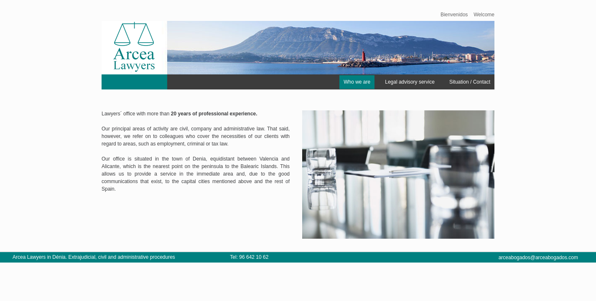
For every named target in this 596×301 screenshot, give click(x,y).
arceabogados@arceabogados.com (538, 257)
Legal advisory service (410, 82)
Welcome (484, 15)
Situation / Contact (469, 82)
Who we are (357, 82)
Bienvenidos (454, 15)
